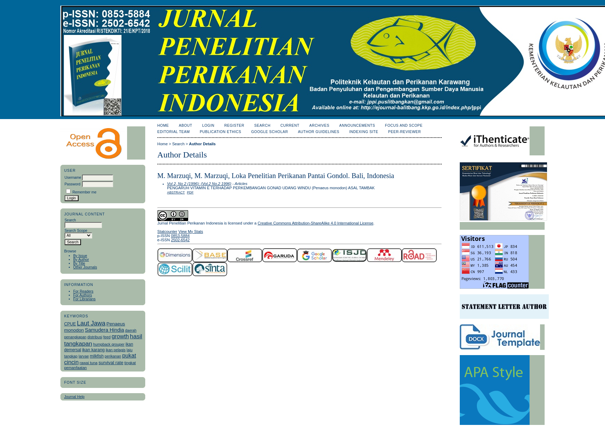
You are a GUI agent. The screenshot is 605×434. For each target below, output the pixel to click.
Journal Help (74, 397)
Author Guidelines (318, 132)
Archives (319, 125)
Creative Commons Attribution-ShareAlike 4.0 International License (315, 223)
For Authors (82, 295)
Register (234, 125)
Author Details (202, 144)
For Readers (83, 291)
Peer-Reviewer (404, 132)
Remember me (85, 192)
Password (73, 184)
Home (163, 125)
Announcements (357, 125)
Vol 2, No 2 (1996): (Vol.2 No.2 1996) (199, 184)
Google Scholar (269, 132)
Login (208, 125)
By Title (79, 263)
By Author (81, 260)
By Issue (80, 256)
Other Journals (85, 267)
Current (289, 125)
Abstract (176, 192)
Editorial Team (173, 132)
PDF (190, 192)
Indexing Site (363, 132)
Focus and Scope (404, 125)
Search (262, 125)
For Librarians (84, 299)
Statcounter (167, 231)
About (185, 125)
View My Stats (190, 231)
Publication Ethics (220, 132)
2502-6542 (180, 240)
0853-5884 (180, 236)
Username (73, 177)
